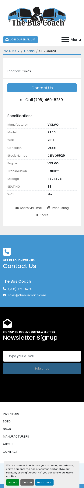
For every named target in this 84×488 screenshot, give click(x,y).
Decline (27, 482)
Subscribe (42, 368)
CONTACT (10, 451)
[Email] (42, 356)
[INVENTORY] (11, 51)
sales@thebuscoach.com (26, 295)
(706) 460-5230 (48, 99)
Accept (12, 482)
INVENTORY (11, 414)
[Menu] (65, 39)
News (7, 429)
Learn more (44, 482)
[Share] (42, 215)
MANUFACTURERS (16, 436)
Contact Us (42, 87)
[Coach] (29, 51)
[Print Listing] (58, 208)
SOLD (7, 421)
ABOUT (8, 444)
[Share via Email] (29, 208)
